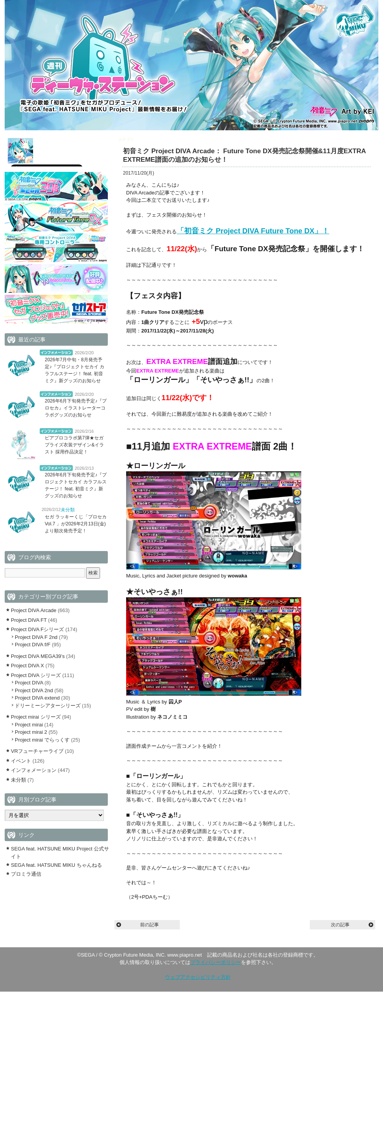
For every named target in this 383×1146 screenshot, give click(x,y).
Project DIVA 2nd (34, 690)
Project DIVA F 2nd (36, 637)
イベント (21, 761)
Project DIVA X (27, 665)
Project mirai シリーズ (36, 717)
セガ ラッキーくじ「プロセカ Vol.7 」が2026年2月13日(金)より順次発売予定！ (78, 524)
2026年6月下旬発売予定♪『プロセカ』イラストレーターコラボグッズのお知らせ (76, 408)
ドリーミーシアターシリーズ (48, 706)
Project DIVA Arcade (152, 139)
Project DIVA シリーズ (36, 675)
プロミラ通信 (26, 874)
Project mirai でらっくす (42, 740)
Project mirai (29, 725)
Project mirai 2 (31, 732)
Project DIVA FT (29, 620)
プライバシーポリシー (215, 962)
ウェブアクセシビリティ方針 (198, 977)
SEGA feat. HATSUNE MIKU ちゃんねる (56, 865)
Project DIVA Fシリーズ (37, 629)
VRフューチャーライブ (37, 751)
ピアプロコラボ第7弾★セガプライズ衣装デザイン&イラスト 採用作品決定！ (74, 445)
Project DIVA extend (37, 698)
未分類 (68, 510)
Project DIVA (29, 683)
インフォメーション (56, 352)
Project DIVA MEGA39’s (38, 656)
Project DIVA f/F (33, 644)
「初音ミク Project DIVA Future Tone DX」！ (253, 231)
